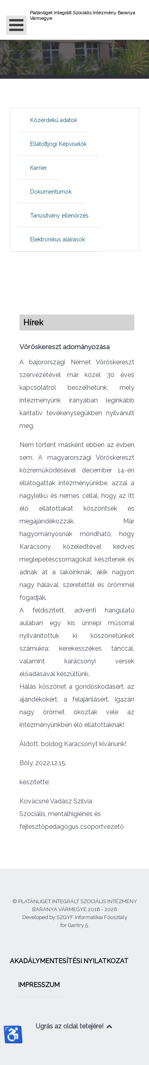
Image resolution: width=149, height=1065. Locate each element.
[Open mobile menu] (16, 25)
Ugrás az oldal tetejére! (74, 1026)
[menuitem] (53, 120)
